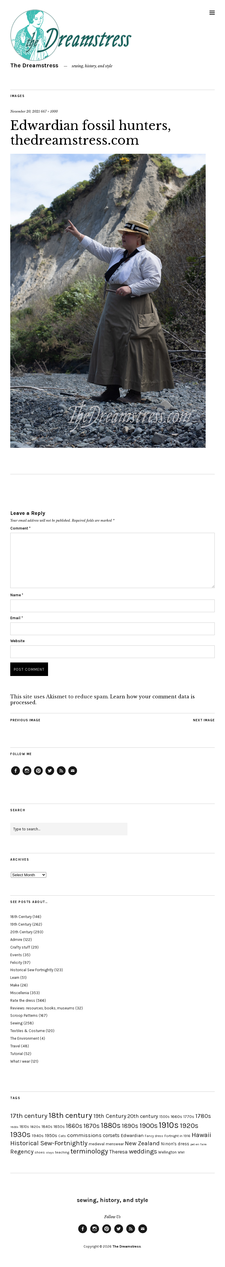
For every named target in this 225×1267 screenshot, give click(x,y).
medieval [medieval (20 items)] (97, 1144)
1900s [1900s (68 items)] (148, 1125)
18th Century (21, 916)
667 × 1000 (49, 111)
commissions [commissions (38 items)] (84, 1135)
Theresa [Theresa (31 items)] (118, 1152)
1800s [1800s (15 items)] (14, 1127)
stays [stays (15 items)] (50, 1152)
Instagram (27, 774)
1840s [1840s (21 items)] (47, 1126)
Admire (16, 939)
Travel (15, 1046)
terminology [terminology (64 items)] (89, 1151)
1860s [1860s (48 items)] (74, 1125)
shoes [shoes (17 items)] (40, 1152)
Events (16, 955)
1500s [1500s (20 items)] (164, 1116)
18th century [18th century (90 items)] (70, 1115)
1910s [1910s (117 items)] (169, 1125)
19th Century (20, 924)
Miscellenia (19, 993)
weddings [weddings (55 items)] (143, 1151)
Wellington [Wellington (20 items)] (167, 1152)
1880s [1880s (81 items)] (111, 1125)
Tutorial (16, 1053)
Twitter (49, 774)
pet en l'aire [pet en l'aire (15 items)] (198, 1144)
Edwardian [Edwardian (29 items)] (132, 1135)
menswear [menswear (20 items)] (115, 1144)
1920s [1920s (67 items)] (189, 1125)
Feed (61, 774)
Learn (14, 977)
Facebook (15, 774)
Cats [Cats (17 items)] (62, 1136)
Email (16, 618)
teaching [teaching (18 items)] (62, 1152)
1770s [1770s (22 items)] (188, 1116)
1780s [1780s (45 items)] (203, 1115)
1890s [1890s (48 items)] (130, 1125)
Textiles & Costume (27, 1031)
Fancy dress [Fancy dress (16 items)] (154, 1136)
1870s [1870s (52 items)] (91, 1125)
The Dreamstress (34, 65)
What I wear (20, 1061)
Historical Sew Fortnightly (31, 970)
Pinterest (38, 774)
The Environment (24, 1038)
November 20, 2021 (25, 111)
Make (14, 985)
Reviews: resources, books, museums (42, 1008)
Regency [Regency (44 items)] (21, 1151)
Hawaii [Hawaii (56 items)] (201, 1135)
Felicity (16, 962)
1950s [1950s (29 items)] (51, 1135)
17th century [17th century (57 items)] (28, 1116)
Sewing (16, 1023)
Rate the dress (22, 1000)
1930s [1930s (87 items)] (20, 1134)
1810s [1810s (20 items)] (24, 1126)
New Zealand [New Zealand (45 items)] (142, 1143)
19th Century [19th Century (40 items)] (109, 1116)
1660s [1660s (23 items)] (176, 1116)
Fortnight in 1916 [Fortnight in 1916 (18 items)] (177, 1136)
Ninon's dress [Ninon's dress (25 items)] (175, 1143)
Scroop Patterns (24, 1015)
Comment (20, 528)
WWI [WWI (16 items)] (181, 1152)
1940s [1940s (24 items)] (38, 1135)
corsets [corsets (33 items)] (111, 1135)
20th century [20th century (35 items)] (142, 1116)
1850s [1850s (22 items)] (59, 1126)
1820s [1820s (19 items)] (35, 1126)
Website (17, 641)
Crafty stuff (20, 947)
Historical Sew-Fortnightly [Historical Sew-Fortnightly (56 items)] (49, 1143)
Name (16, 595)
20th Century (21, 932)
